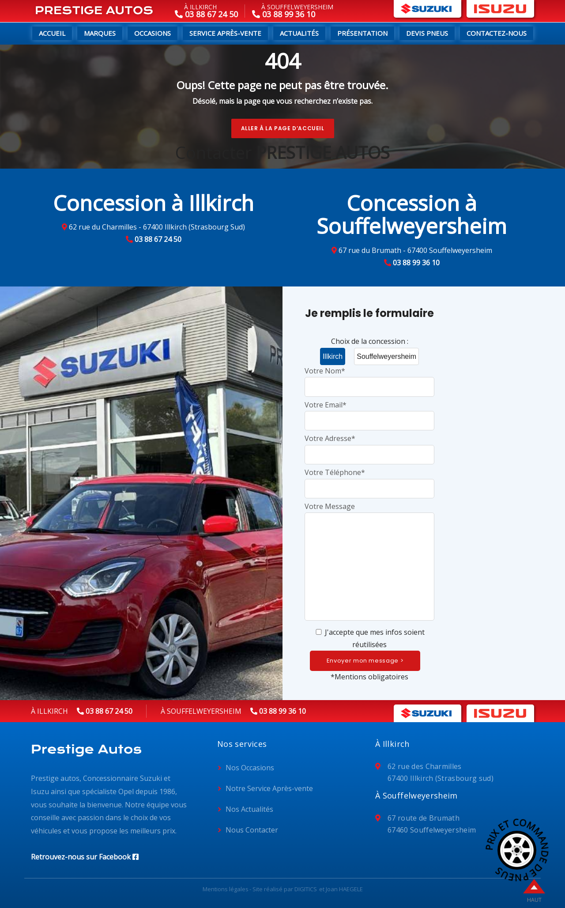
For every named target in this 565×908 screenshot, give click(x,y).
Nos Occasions (250, 767)
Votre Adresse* (369, 446)
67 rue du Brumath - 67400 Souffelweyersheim (415, 250)
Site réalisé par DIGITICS (284, 889)
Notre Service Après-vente (269, 788)
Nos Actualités (249, 809)
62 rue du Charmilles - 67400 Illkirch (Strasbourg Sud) (157, 227)
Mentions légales (226, 889)
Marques (100, 33)
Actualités (299, 33)
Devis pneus (427, 33)
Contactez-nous (497, 33)
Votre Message (369, 562)
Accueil (52, 33)
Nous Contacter (252, 830)
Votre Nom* (369, 378)
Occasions (152, 33)
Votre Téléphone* (369, 480)
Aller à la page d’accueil (282, 128)
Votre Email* (369, 412)
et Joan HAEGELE (341, 889)
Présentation (362, 33)
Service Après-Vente (225, 33)
